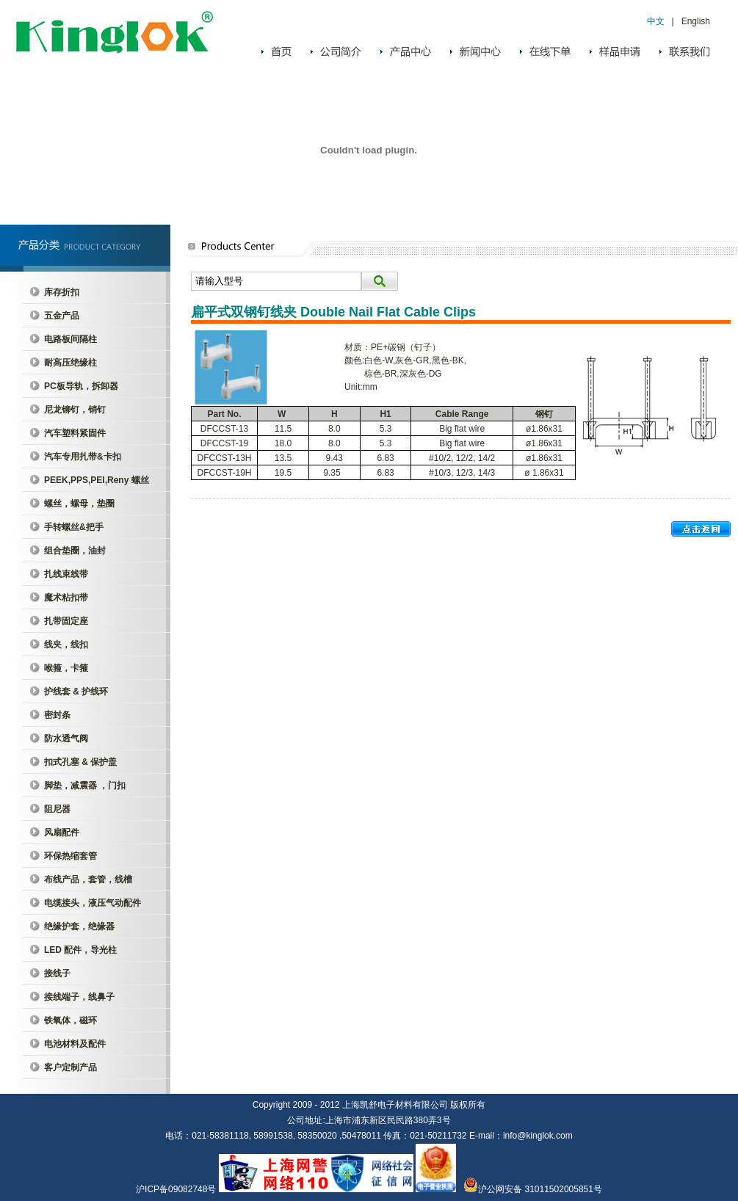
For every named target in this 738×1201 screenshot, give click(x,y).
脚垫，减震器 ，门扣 (85, 785)
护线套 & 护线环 (76, 691)
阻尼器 (57, 809)
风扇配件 (61, 832)
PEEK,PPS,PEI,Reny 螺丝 (96, 480)
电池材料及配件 (75, 1044)
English (695, 21)
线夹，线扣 (66, 644)
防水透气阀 (66, 738)
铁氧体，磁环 (70, 1020)
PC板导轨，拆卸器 (81, 386)
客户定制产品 (70, 1067)
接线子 (57, 973)
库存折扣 (61, 292)
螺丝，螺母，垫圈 (79, 503)
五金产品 (61, 316)
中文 (656, 21)
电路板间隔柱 (70, 339)
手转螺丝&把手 (74, 527)
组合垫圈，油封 (75, 550)
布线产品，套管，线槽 (88, 879)
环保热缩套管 (70, 856)
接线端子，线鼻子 (79, 997)
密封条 (57, 715)
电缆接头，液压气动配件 (92, 903)
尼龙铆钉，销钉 (75, 409)
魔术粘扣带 (66, 597)
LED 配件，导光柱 (80, 950)
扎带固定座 (66, 621)
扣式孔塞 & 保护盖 (80, 762)
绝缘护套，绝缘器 (79, 926)
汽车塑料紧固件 (75, 433)
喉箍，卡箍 (66, 668)
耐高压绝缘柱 (70, 363)
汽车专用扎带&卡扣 (82, 456)
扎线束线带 (66, 574)
